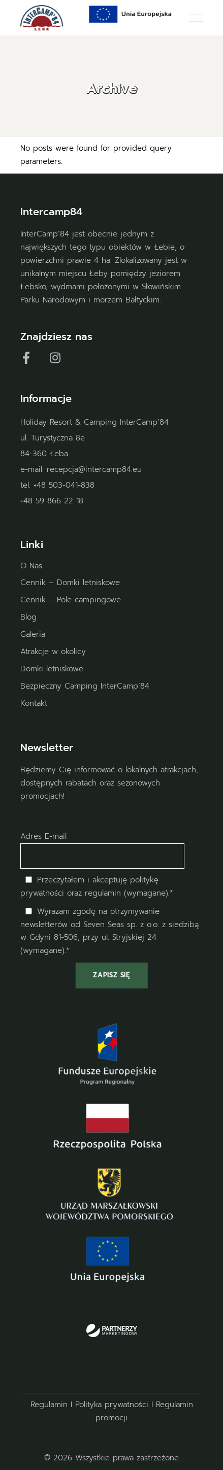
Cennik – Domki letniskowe (70, 582)
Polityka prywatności (111, 1404)
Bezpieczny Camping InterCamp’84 (84, 686)
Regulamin (49, 1404)
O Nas (31, 565)
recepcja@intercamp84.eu (94, 469)
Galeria (32, 634)
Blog (28, 617)
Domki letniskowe (51, 668)
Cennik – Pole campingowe (70, 599)
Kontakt (33, 703)
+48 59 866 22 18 (51, 500)
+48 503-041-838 (64, 485)
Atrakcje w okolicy (53, 651)
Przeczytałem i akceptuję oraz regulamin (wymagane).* (96, 886)
